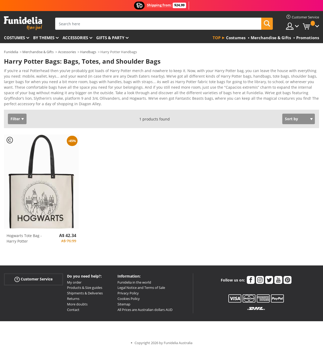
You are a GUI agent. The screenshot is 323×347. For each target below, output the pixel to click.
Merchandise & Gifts (38, 51)
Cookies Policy (128, 295)
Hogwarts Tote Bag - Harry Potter (24, 234)
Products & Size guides (84, 283)
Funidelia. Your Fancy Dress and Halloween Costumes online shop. (23, 23)
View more (18, 99)
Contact (73, 306)
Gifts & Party (110, 37)
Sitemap (123, 300)
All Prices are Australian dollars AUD (144, 306)
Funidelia (11, 51)
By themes (43, 37)
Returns (73, 295)
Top (217, 37)
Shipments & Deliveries (85, 289)
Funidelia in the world (134, 278)
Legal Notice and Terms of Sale (141, 283)
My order (74, 278)
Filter (15, 115)
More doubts (77, 300)
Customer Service (33, 275)
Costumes (14, 37)
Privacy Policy (128, 289)
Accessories (75, 37)
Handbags (88, 51)
